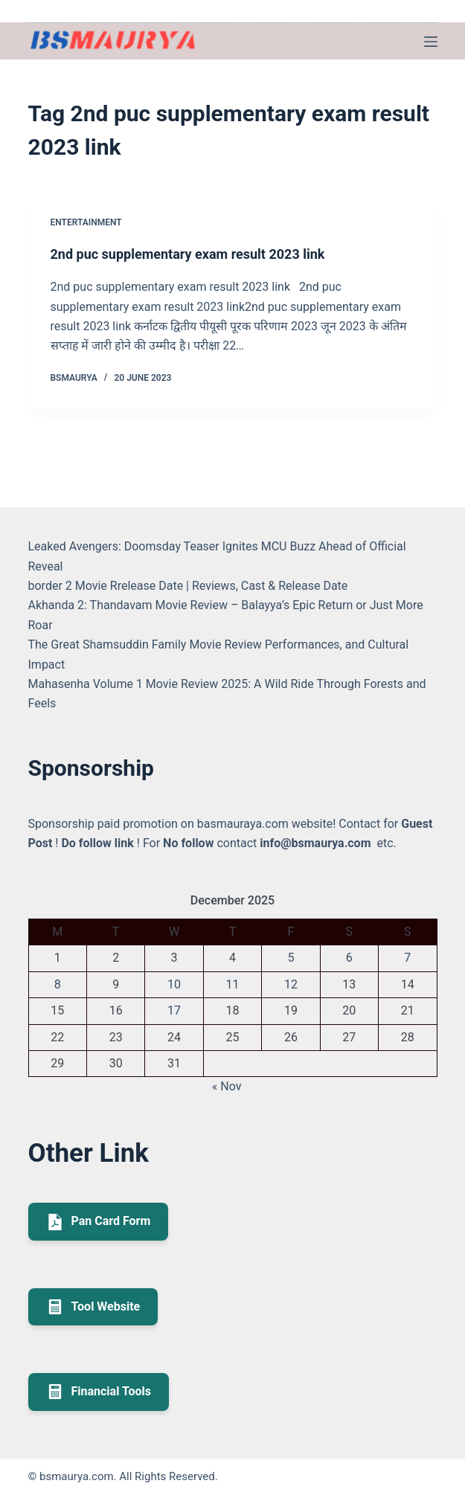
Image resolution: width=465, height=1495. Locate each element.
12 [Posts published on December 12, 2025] (291, 984)
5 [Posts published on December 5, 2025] (290, 958)
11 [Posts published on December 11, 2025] (232, 984)
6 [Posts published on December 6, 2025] (349, 958)
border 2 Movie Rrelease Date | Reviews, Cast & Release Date (188, 586)
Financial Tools (99, 1392)
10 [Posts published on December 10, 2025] (174, 984)
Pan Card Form (98, 1222)
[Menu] (430, 41)
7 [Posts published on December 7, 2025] (407, 958)
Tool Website (93, 1307)
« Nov (227, 1086)
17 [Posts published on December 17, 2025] (174, 1010)
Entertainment (86, 222)
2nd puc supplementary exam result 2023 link (188, 254)
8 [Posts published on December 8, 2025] (57, 984)
